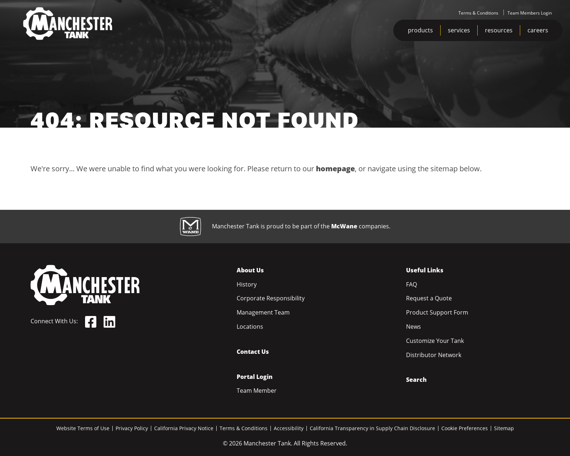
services (459, 30)
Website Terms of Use (82, 428)
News (413, 327)
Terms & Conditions (478, 13)
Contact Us (253, 352)
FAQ (411, 284)
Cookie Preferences (464, 428)
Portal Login (255, 377)
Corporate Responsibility (271, 298)
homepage (335, 168)
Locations (250, 327)
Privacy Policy (132, 428)
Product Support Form (437, 312)
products (420, 30)
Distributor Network (433, 355)
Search (416, 380)
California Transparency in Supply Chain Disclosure (372, 428)
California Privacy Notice (183, 428)
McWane (344, 226)
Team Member (257, 391)
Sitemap (504, 428)
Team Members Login (529, 13)
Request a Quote (429, 298)
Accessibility (289, 428)
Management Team (263, 312)
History (247, 284)
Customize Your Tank (435, 341)
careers (537, 30)
